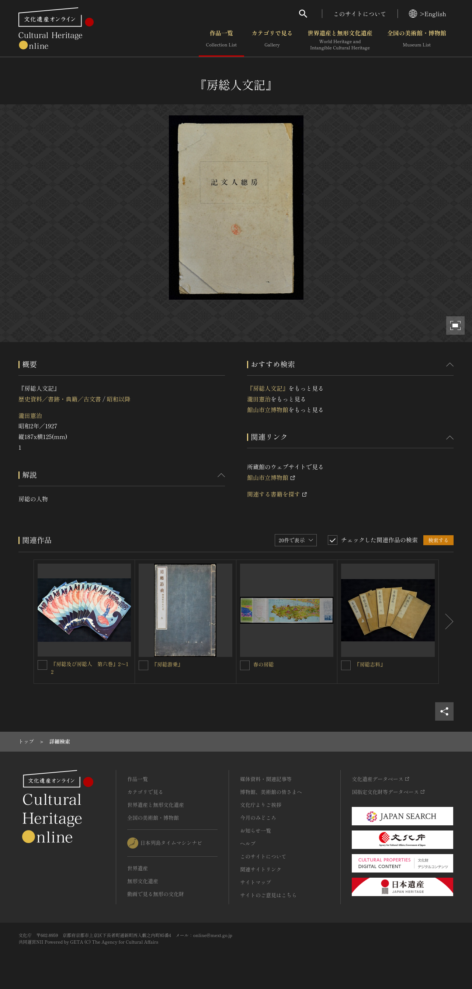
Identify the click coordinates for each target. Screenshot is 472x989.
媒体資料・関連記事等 (266, 779)
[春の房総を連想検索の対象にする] (245, 665)
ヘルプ (248, 843)
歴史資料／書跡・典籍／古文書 (59, 398)
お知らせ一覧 (255, 830)
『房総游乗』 (167, 664)
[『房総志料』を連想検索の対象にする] (346, 665)
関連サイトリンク (260, 869)
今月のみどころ (258, 817)
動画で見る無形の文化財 (155, 894)
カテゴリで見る (272, 40)
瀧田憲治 (30, 415)
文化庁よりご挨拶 (260, 804)
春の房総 (263, 664)
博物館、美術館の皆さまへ (271, 791)
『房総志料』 (369, 664)
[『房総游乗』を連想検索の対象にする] (143, 665)
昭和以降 (118, 398)
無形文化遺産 (142, 881)
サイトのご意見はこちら (268, 895)
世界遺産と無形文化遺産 (340, 40)
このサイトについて (359, 13)
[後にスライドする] (446, 622)
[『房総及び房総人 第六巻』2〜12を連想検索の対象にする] (42, 665)
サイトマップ (255, 882)
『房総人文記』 (267, 388)
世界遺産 (137, 868)
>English (427, 13)
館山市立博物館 (267, 409)
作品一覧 (221, 40)
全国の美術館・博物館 (416, 40)
